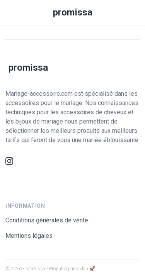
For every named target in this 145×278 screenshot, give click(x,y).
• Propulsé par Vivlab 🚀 (70, 268)
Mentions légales (29, 235)
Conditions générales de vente (46, 220)
